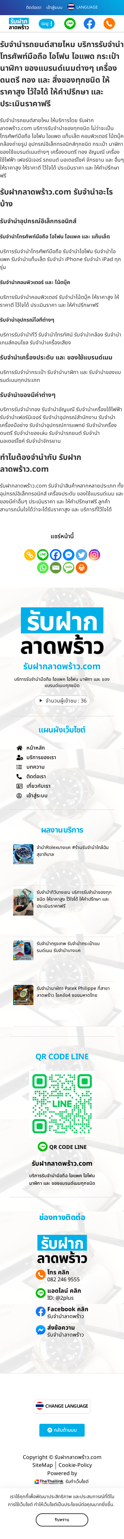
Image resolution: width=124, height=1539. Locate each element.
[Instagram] (94, 555)
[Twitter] (81, 555)
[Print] (81, 567)
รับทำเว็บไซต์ (77, 1481)
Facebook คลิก (67, 1309)
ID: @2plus (60, 1298)
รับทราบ (62, 1520)
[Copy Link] (30, 555)
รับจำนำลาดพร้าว (65, 1316)
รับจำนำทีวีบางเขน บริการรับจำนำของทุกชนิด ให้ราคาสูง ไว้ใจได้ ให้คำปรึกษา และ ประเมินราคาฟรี (74, 899)
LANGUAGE (87, 7)
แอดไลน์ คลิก (64, 1291)
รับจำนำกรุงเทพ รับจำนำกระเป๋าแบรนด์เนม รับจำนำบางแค (68, 947)
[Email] (56, 567)
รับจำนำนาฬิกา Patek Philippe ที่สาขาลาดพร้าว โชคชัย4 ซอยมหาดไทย (73, 992)
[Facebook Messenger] (68, 555)
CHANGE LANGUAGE (66, 1406)
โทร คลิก (58, 1272)
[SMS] (68, 567)
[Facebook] (56, 555)
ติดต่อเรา (33, 7)
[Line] (43, 555)
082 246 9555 (63, 1279)
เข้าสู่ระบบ (54, 7)
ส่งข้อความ (61, 1327)
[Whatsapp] (43, 567)
